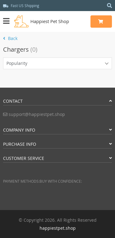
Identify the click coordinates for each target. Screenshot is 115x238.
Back (10, 38)
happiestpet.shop (58, 228)
